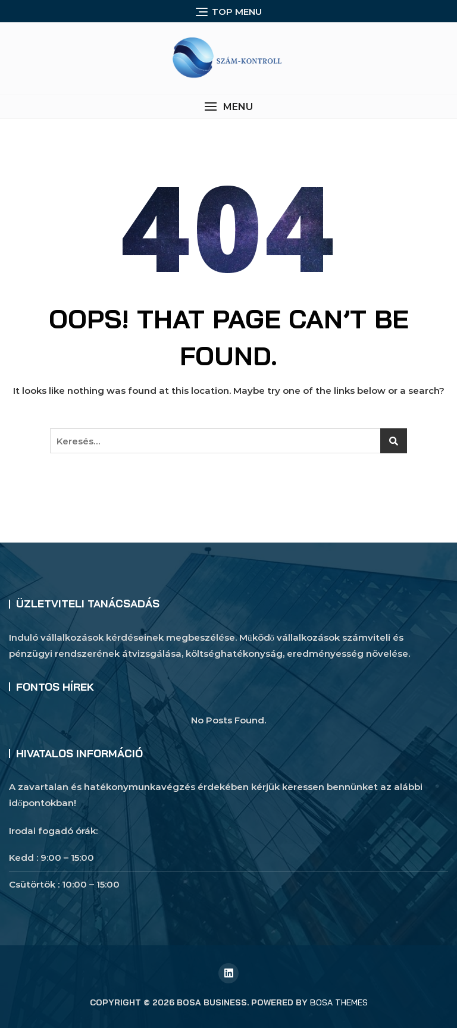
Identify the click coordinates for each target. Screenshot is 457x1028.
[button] (228, 106)
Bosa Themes (339, 1002)
